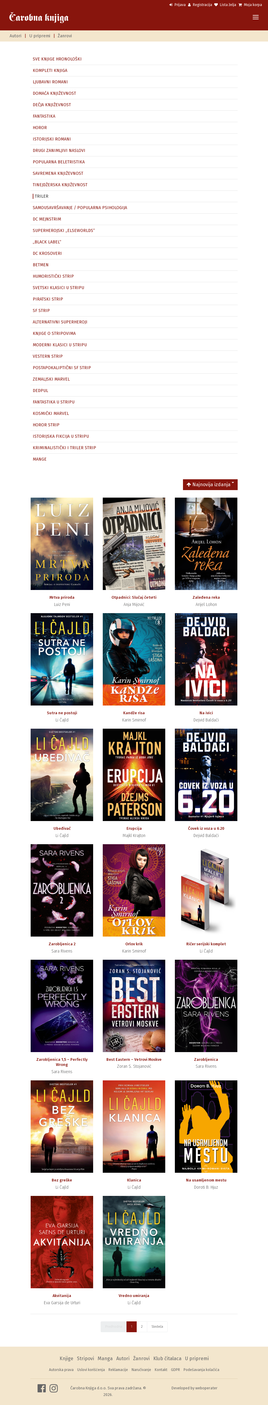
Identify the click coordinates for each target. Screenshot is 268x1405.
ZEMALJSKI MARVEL (51, 379)
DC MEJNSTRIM (47, 219)
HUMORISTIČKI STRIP (53, 276)
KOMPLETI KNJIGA (50, 70)
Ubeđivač (62, 828)
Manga (105, 1358)
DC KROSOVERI (47, 253)
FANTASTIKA (44, 116)
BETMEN (41, 264)
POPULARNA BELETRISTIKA (59, 162)
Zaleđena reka (206, 597)
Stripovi (85, 1358)
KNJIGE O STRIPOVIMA (54, 333)
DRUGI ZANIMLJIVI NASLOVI (59, 150)
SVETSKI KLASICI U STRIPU (58, 287)
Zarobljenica (206, 1059)
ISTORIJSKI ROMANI (52, 139)
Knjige (66, 1358)
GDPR (175, 1370)
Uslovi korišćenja (91, 1370)
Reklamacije (118, 1370)
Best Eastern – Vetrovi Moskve (134, 1059)
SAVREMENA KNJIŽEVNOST (58, 173)
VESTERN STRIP (48, 356)
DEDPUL (40, 390)
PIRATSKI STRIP (48, 299)
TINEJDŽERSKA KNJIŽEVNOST (60, 184)
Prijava (177, 5)
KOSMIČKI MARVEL (51, 413)
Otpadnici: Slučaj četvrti (134, 597)
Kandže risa (134, 713)
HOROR (40, 127)
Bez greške (62, 1180)
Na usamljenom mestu (206, 1180)
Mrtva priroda (62, 597)
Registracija (200, 5)
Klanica (134, 1180)
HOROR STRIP (46, 425)
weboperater (206, 1388)
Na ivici (206, 713)
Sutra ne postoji (62, 713)
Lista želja (225, 5)
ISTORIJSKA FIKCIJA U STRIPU (61, 436)
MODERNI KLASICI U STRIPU (60, 344)
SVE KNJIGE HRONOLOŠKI (57, 59)
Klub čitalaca (167, 1358)
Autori (15, 36)
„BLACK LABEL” (47, 242)
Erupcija (134, 828)
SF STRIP (41, 310)
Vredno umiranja (134, 1295)
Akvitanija (62, 1295)
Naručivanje (141, 1370)
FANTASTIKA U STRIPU (54, 402)
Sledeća (157, 1327)
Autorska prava (61, 1370)
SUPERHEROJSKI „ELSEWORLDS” (64, 230)
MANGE (40, 459)
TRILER (41, 196)
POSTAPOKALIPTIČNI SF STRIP (62, 367)
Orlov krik (134, 944)
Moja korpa (250, 5)
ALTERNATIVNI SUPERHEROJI (60, 322)
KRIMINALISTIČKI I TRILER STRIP (64, 447)
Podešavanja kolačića (201, 1370)
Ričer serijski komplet (206, 944)
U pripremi (39, 36)
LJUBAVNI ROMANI (50, 82)
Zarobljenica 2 (62, 944)
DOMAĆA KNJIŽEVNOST (54, 93)
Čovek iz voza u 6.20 (206, 828)
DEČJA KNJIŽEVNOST (52, 104)
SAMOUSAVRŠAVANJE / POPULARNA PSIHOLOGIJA (80, 207)
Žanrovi (65, 36)
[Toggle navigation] (256, 17)
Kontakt (161, 1370)
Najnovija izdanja (208, 484)
